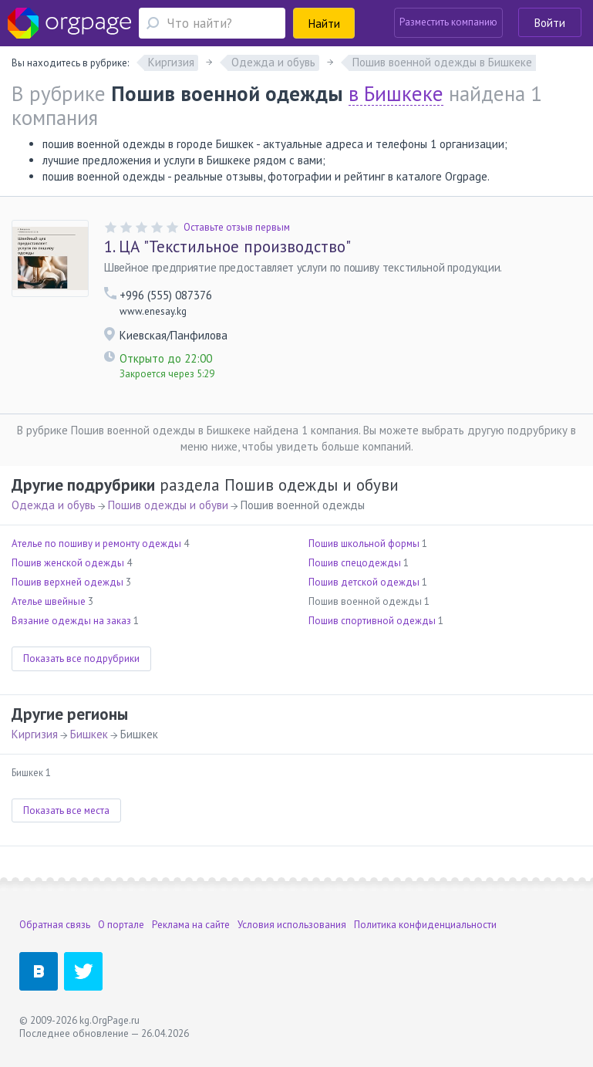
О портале (121, 924)
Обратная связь (54, 924)
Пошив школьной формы (363, 543)
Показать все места (66, 810)
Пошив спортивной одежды (372, 620)
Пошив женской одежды (68, 562)
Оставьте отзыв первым (237, 227)
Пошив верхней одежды (67, 582)
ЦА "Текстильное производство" (227, 246)
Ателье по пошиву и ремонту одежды (96, 543)
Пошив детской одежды (363, 582)
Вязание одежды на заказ (71, 620)
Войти (549, 22)
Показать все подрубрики (81, 658)
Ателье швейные (49, 601)
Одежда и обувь (54, 505)
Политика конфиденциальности (425, 924)
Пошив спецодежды (354, 562)
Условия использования (292, 924)
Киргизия (35, 734)
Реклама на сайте (191, 924)
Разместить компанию (448, 22)
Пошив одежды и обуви (168, 505)
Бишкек (89, 734)
